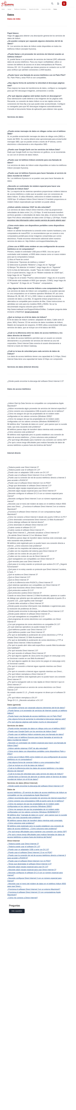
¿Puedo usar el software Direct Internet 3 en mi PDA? (29, 861)
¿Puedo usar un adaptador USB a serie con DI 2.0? (28, 850)
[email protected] (31, 312)
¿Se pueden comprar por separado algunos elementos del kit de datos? (36, 708)
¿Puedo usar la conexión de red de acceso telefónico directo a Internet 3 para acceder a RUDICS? (36, 856)
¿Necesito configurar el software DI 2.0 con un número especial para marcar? (35, 874)
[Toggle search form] (52, 4)
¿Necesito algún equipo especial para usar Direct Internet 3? (31, 870)
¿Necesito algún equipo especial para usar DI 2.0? (27, 867)
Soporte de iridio (34, 9)
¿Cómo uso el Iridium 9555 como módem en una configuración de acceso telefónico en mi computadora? (37, 758)
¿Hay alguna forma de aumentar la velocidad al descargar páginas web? (36, 719)
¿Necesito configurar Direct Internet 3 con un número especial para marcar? (34, 879)
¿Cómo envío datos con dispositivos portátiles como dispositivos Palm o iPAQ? (36, 752)
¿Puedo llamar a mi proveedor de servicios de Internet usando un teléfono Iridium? (37, 712)
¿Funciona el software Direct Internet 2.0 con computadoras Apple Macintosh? (34, 893)
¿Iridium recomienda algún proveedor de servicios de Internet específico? (37, 798)
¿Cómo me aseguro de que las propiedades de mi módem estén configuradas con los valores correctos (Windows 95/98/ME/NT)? (33, 810)
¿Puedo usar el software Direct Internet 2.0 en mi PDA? (29, 853)
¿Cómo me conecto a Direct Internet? (22, 898)
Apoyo (9, 9)
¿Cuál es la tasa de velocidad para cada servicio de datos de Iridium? (35, 774)
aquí (17, 36)
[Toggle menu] (69, 3)
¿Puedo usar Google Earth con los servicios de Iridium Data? (32, 731)
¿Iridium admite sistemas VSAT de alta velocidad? (27, 748)
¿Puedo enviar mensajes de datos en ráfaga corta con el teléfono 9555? (36, 729)
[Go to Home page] (8, 3)
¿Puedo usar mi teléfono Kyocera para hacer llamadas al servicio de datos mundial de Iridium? (34, 738)
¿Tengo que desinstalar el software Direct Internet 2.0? (29, 864)
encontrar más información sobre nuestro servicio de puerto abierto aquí (36, 220)
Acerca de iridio (46, 9)
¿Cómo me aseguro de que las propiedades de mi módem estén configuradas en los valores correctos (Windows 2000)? (33, 805)
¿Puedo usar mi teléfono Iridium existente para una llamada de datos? (35, 734)
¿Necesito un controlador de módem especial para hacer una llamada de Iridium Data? (36, 744)
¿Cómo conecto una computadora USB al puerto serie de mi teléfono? (35, 801)
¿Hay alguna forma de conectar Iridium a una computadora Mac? (33, 762)
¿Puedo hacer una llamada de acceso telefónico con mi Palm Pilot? (34, 716)
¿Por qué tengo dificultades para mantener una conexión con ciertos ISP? (37, 832)
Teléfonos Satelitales (20, 9)
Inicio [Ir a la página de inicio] (3, 9)
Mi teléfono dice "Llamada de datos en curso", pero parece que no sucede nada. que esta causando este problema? (37, 816)
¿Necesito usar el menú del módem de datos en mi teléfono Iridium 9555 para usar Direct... (36, 885)
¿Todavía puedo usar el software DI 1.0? (23, 847)
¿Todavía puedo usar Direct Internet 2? (23, 844)
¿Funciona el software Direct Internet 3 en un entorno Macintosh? (33, 889)
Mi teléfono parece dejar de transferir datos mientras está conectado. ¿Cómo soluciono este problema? (35, 822)
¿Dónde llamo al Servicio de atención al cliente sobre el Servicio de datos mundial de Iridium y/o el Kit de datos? (37, 778)
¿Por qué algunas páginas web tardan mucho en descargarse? (32, 722)
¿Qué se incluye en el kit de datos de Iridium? (25, 765)
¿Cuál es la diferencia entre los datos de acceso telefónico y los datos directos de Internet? (35, 769)
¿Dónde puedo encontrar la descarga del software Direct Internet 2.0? (35, 786)
